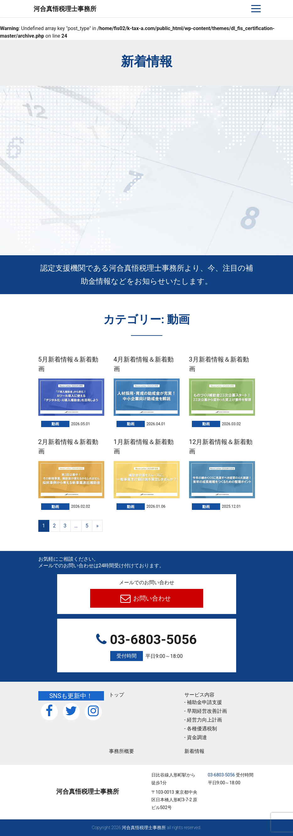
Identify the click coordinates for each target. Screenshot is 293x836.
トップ (116, 695)
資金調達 (197, 737)
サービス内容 (199, 695)
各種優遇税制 (202, 729)
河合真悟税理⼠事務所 (65, 9)
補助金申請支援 (204, 702)
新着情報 (194, 751)
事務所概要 (121, 751)
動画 (55, 424)
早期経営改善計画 (207, 711)
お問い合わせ (151, 598)
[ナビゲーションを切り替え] (256, 8)
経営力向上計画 (204, 720)
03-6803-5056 (147, 646)
